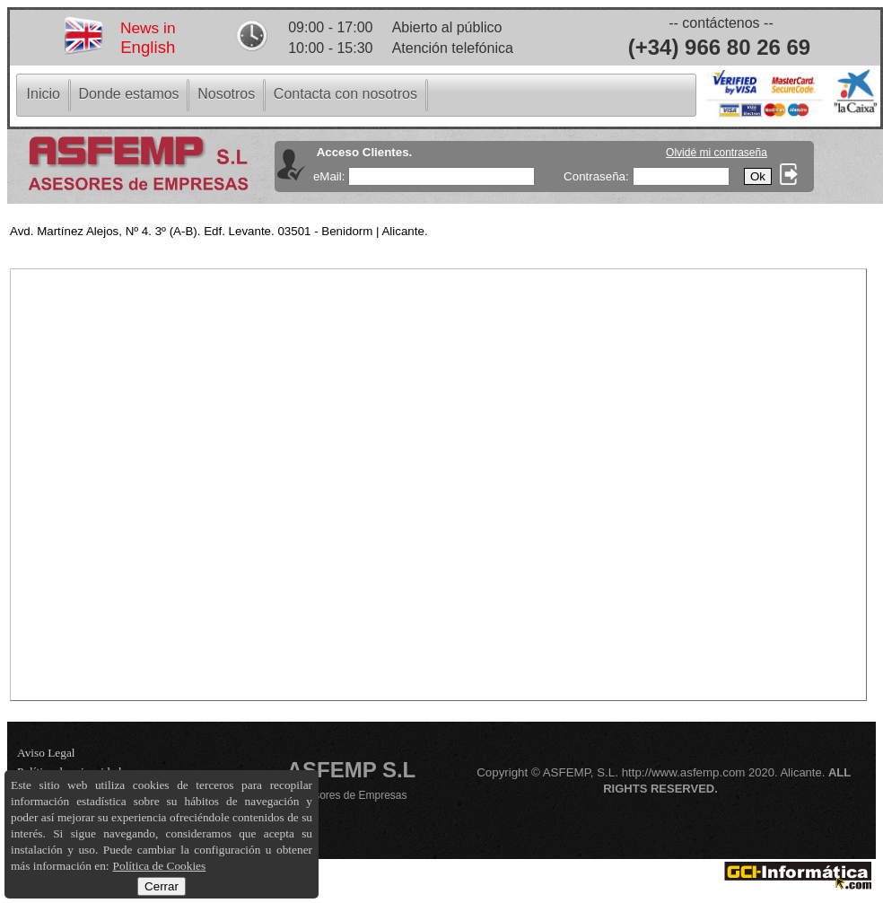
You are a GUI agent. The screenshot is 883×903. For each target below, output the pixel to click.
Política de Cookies (159, 865)
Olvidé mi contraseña (716, 152)
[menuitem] (44, 94)
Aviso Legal (46, 752)
